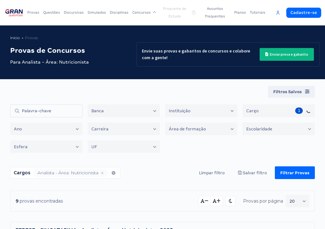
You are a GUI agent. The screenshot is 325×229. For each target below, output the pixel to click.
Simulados (97, 12)
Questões (51, 12)
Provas (33, 12)
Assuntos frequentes (215, 12)
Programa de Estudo (179, 12)
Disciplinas (119, 12)
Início (15, 37)
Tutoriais (257, 12)
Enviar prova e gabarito (286, 54)
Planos (240, 12)
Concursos (144, 12)
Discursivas (74, 12)
